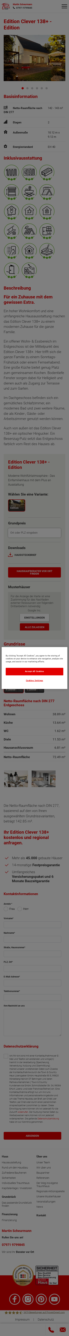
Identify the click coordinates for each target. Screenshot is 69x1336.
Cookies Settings (34, 680)
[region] (34, 668)
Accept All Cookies (34, 671)
